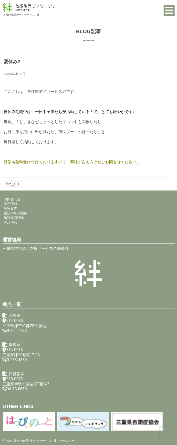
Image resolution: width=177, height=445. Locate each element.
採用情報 (10, 204)
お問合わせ (12, 199)
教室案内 (10, 208)
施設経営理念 (14, 218)
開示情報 (10, 222)
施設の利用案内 (16, 213)
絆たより (13, 184)
